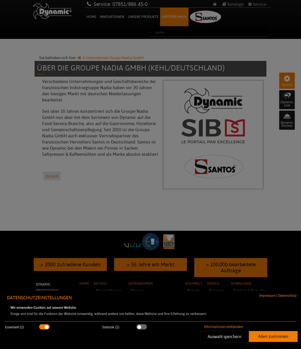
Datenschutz (287, 295)
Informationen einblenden (223, 326)
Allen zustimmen (273, 336)
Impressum (267, 295)
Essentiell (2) (14, 327)
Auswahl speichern (224, 336)
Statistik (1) (110, 327)
